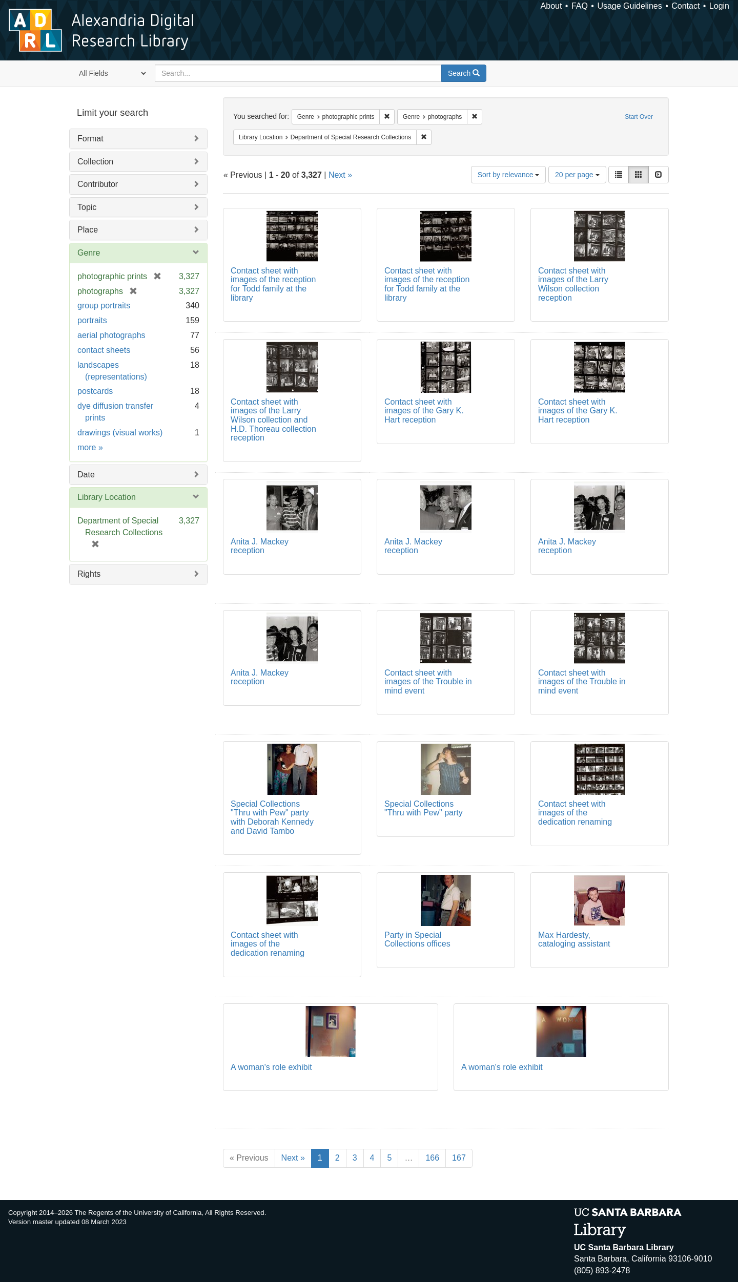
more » (90, 447)
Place (87, 229)
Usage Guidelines (629, 6)
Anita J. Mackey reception (260, 546)
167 (459, 1157)
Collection (95, 161)
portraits (92, 320)
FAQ (579, 6)
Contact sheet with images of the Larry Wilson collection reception (573, 284)
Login (719, 6)
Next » (340, 175)
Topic (86, 207)
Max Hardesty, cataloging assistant (574, 940)
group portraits (103, 305)
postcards (95, 391)
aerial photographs (111, 335)
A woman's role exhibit (271, 1067)
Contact (685, 6)
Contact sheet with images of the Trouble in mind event (428, 681)
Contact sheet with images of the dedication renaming (575, 813)
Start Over (639, 116)
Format (90, 138)
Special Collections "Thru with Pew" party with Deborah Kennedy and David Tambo (272, 817)
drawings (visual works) (119, 432)
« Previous (249, 1157)
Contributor (97, 184)
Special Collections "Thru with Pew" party (423, 808)
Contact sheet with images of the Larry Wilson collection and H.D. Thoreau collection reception (273, 419)
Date (86, 474)
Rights (88, 574)
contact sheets (103, 350)
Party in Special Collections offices (417, 940)
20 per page (577, 175)
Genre (88, 252)
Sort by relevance (509, 175)
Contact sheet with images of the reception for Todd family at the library (273, 284)
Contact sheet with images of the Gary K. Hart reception (424, 410)
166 (432, 1157)
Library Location (106, 497)
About (551, 6)
